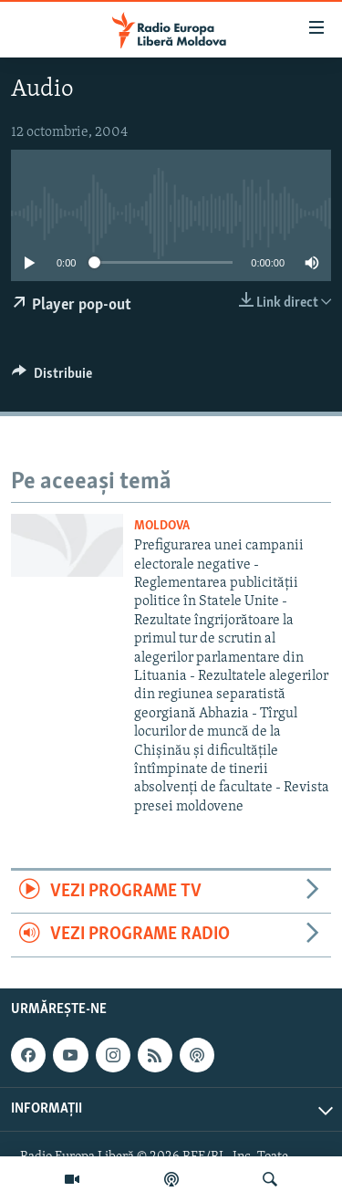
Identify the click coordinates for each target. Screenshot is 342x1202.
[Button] (52, 378)
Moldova (162, 526)
